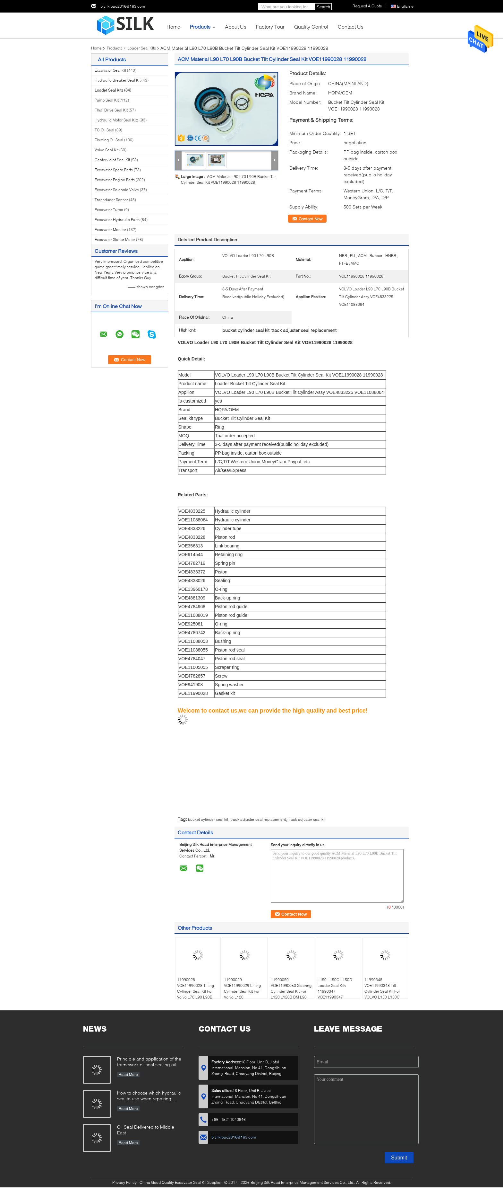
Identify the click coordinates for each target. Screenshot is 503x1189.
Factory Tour (270, 26)
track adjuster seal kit (306, 819)
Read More (128, 1074)
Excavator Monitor (110, 229)
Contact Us (350, 26)
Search (323, 6)
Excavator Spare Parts (114, 169)
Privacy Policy (124, 1182)
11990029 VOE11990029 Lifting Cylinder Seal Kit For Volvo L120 (242, 988)
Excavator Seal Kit (110, 70)
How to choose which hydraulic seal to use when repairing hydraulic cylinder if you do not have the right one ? (149, 1096)
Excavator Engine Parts (115, 179)
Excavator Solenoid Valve (117, 189)
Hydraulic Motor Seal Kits (117, 120)
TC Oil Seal (104, 130)
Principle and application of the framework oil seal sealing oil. (149, 1061)
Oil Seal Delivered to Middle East (145, 1129)
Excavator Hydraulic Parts (117, 219)
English (405, 6)
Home (173, 26)
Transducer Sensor (111, 199)
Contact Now (310, 218)
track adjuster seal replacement (258, 819)
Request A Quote (367, 6)
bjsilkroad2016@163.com (122, 6)
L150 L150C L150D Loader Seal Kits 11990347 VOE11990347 (335, 988)
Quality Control (311, 26)
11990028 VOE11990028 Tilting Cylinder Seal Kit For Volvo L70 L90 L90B (195, 988)
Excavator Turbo (109, 209)
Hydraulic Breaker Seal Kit (118, 80)
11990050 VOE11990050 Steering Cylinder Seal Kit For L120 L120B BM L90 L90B (291, 991)
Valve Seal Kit (106, 149)
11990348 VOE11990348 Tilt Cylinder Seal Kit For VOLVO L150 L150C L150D (382, 991)
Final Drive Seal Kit (111, 110)
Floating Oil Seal (109, 140)
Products (200, 26)
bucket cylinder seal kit (208, 819)
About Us (235, 26)
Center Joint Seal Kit (112, 159)
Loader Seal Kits (141, 48)
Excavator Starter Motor (115, 239)
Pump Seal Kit (107, 100)
